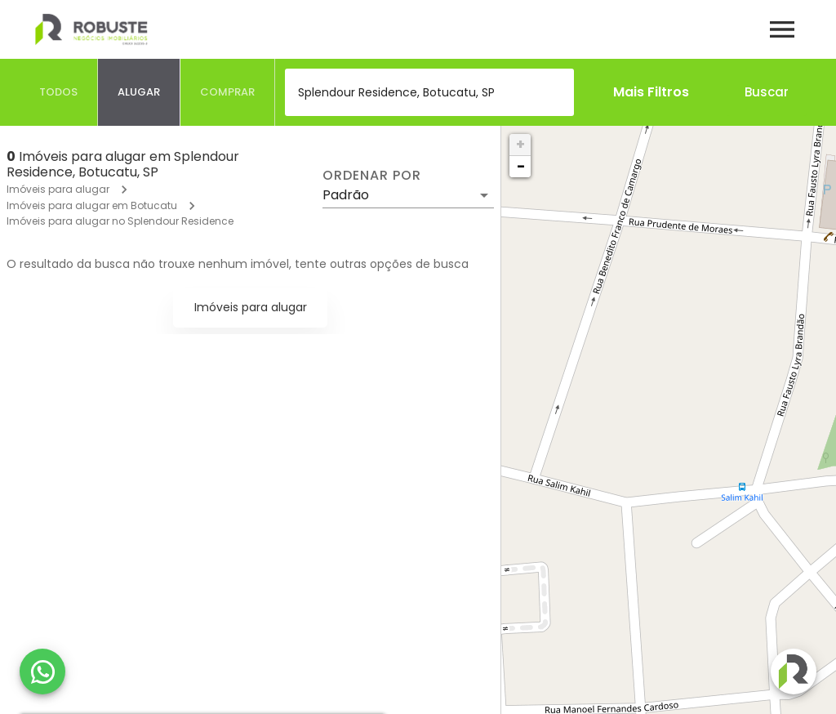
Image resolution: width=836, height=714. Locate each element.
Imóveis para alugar (58, 189)
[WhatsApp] (42, 671)
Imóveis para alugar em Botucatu (92, 205)
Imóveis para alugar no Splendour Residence (120, 221)
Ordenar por (371, 175)
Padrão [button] (345, 194)
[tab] (59, 92)
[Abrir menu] (782, 29)
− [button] (521, 166)
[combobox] (429, 92)
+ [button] (520, 144)
